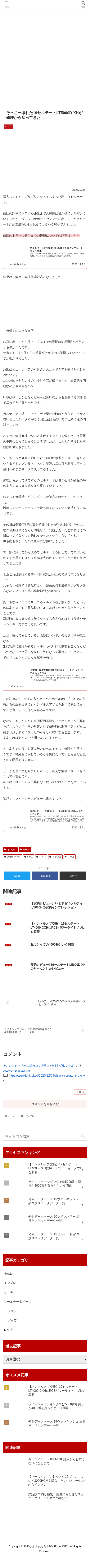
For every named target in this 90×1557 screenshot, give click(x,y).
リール (25, 849)
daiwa (28, 856)
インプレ (10, 849)
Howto (8, 1273)
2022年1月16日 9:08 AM (16, 1070)
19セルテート (12, 856)
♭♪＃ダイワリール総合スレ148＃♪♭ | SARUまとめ (38, 1065)
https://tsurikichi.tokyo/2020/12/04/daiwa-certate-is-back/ (47, 1075)
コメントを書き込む (45, 1104)
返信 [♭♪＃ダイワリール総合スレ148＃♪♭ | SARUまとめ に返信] (79, 1092)
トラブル (55, 856)
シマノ (12, 1311)
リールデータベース (17, 1301)
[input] (45, 1136)
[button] (83, 1136)
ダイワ (41, 856)
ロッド (8, 1329)
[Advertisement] (45, 56)
